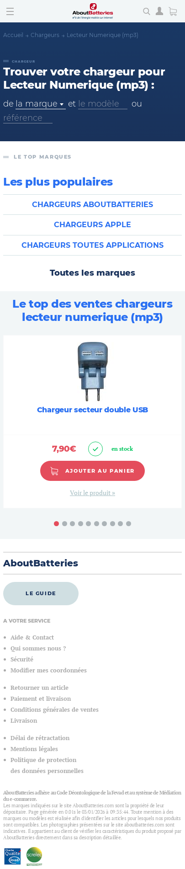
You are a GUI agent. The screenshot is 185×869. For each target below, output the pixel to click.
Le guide (41, 593)
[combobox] (40, 104)
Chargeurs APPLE (92, 224)
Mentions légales (34, 749)
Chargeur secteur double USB (92, 409)
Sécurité (22, 659)
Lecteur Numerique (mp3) (102, 35)
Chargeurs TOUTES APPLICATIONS (92, 245)
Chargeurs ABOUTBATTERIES (92, 204)
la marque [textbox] (36, 104)
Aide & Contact (32, 637)
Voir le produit (91, 492)
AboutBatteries (40, 563)
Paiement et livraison (41, 699)
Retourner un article (40, 688)
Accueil (13, 35)
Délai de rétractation (40, 738)
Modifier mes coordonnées (49, 670)
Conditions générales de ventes (55, 710)
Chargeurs (45, 35)
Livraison (24, 721)
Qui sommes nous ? (38, 648)
